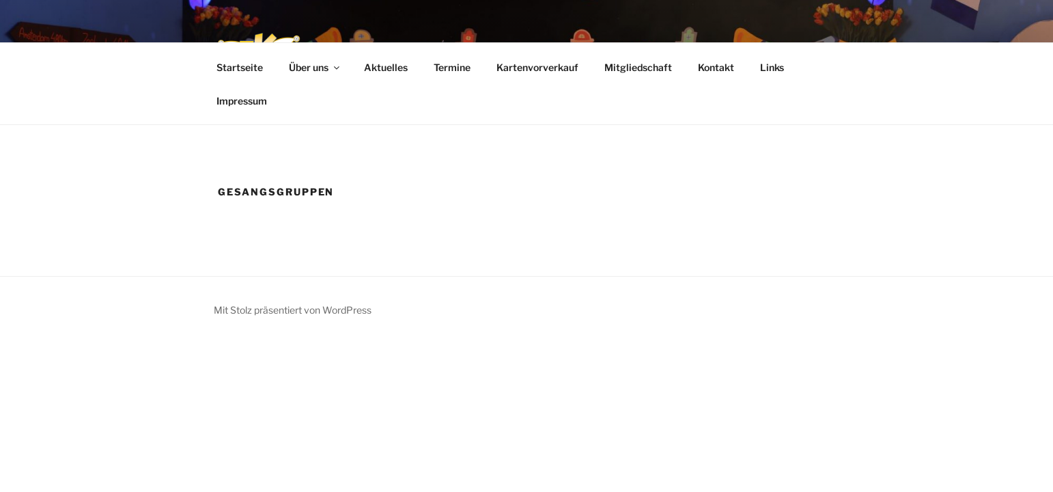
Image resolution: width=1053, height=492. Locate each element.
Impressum (241, 101)
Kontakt (716, 67)
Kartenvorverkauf (537, 67)
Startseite (239, 67)
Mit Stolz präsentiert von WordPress (292, 310)
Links (772, 67)
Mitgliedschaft (638, 67)
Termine (452, 67)
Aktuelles (386, 67)
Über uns (315, 67)
